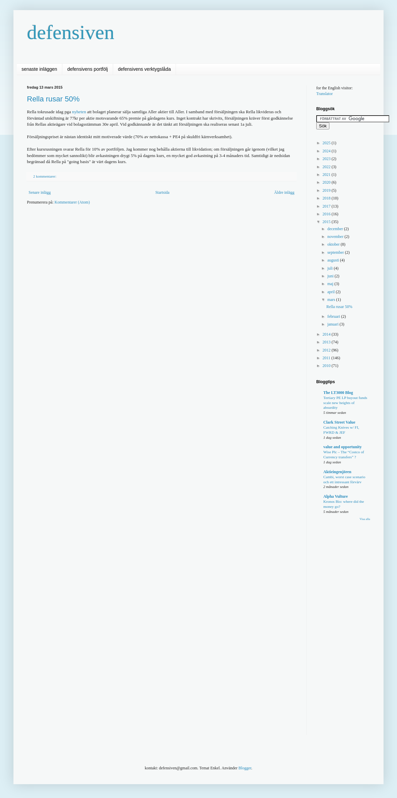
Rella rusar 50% (53, 99)
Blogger (245, 768)
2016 (327, 214)
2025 (327, 143)
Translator (324, 93)
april (331, 291)
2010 (327, 365)
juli (330, 268)
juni (331, 276)
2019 (327, 190)
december (335, 228)
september (336, 252)
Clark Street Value (339, 422)
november (336, 236)
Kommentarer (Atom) (72, 202)
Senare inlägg (40, 192)
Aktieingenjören (337, 471)
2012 (327, 350)
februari (334, 316)
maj (330, 283)
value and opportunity (342, 446)
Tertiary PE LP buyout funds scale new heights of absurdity (345, 403)
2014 (327, 334)
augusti (333, 260)
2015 (327, 221)
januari (333, 324)
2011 (327, 358)
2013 (327, 342)
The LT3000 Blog (338, 392)
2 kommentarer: (45, 176)
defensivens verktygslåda (144, 69)
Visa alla (365, 519)
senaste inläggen (39, 69)
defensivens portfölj (87, 69)
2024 (327, 151)
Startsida (162, 192)
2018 (327, 198)
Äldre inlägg (284, 192)
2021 (327, 174)
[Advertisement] (142, 262)
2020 (327, 182)
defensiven (70, 32)
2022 (327, 166)
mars (331, 299)
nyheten (79, 111)
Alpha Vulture (335, 496)
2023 (327, 158)
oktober (334, 244)
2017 (327, 206)
